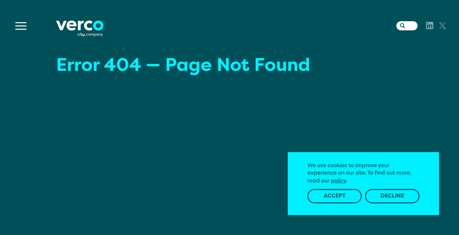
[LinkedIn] (430, 25)
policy (338, 181)
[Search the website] (400, 24)
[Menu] (21, 26)
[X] (442, 25)
